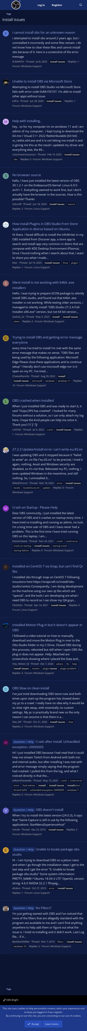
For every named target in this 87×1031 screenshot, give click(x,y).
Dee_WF (17, 722)
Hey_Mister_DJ (20, 663)
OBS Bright (10, 1000)
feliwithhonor (20, 483)
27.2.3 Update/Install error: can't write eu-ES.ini (47, 449)
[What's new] (71, 5)
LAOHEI (16, 429)
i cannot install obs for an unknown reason (43, 32)
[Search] (81, 5)
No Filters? (31, 908)
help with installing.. (26, 121)
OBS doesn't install (37, 809)
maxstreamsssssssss (24, 154)
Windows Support (31, 66)
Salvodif (16, 204)
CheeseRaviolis (20, 376)
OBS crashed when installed (33, 400)
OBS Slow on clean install (30, 688)
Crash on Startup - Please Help (35, 507)
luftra (15, 101)
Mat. (15, 262)
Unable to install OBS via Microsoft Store (42, 81)
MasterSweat (19, 541)
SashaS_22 (18, 316)
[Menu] (5, 5)
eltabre (16, 888)
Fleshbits (17, 605)
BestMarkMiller (21, 941)
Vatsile (16, 829)
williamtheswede (21, 780)
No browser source (26, 175)
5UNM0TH (18, 61)
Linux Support (41, 208)
